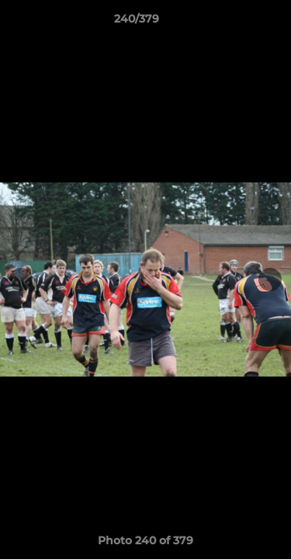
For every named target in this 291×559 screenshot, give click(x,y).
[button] (235, 23)
